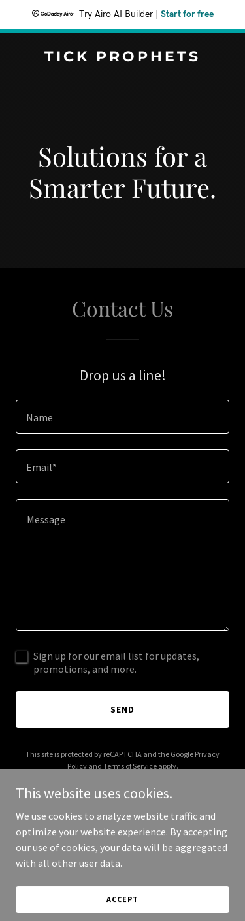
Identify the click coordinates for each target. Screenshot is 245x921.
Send (122, 709)
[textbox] (122, 417)
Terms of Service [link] (130, 766)
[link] (122, 57)
